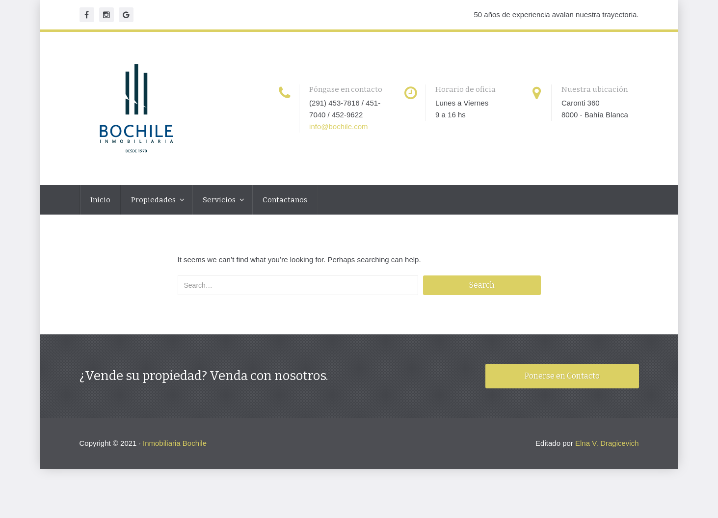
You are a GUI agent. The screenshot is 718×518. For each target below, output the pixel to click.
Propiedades (154, 199)
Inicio (100, 199)
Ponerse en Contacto (562, 376)
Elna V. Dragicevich (607, 443)
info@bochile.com (338, 126)
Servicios (220, 199)
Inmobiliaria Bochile (175, 443)
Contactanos (285, 199)
